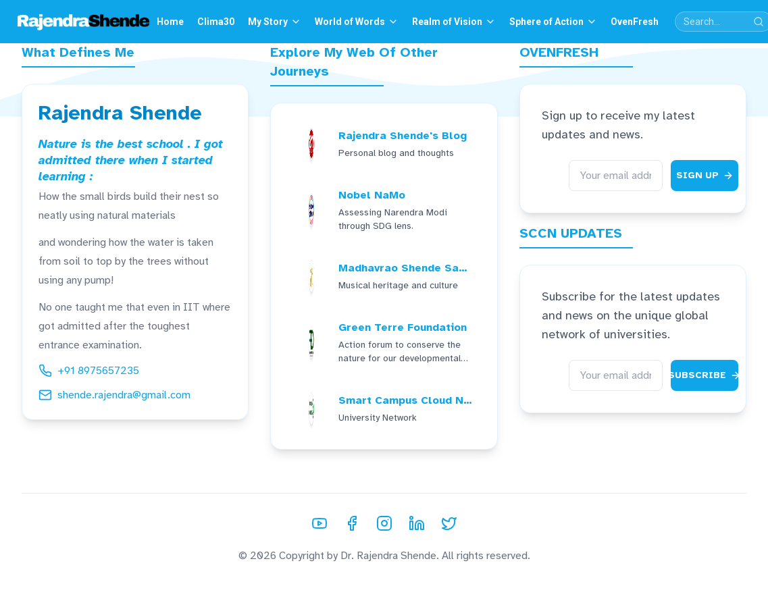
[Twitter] (449, 523)
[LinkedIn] (417, 523)
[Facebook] (352, 523)
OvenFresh (635, 21)
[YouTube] (319, 523)
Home (170, 21)
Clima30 (215, 21)
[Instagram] (384, 523)
